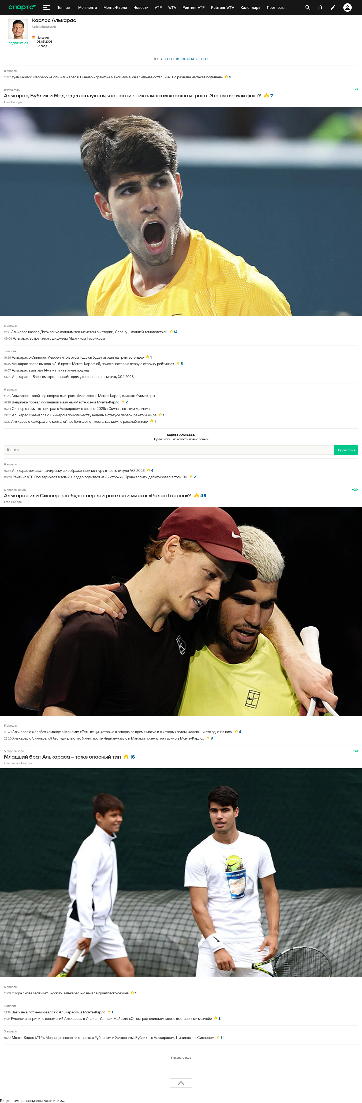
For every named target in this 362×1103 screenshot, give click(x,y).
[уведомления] (320, 7)
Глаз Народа (13, 102)
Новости (172, 59)
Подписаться (18, 43)
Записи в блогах (195, 59)
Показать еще (181, 1058)
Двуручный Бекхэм (18, 763)
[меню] (46, 7)
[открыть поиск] (308, 7)
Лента (158, 59)
